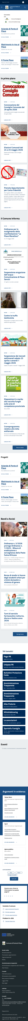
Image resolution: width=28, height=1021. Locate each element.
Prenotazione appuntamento (9, 955)
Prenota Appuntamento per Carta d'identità (14, 189)
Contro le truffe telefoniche (11, 316)
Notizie (5, 102)
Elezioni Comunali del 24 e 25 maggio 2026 (13, 148)
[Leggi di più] (8, 120)
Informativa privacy (6, 974)
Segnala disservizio (6, 957)
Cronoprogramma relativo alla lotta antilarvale (11, 429)
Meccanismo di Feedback (8, 978)
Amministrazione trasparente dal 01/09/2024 (13, 965)
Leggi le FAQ (5, 981)
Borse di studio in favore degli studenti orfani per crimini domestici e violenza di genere (14, 579)
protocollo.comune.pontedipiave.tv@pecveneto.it (14, 1002)
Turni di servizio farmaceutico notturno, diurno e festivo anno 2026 (14, 617)
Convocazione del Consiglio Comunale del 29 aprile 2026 (14, 107)
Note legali (4, 983)
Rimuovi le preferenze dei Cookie (9, 1014)
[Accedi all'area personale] (24, 2)
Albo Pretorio (5, 968)
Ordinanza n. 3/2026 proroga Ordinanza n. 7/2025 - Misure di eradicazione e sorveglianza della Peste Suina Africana (14, 549)
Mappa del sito (5, 1011)
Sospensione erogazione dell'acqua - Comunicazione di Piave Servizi (14, 276)
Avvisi (5, 540)
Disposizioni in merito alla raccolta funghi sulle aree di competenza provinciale (14, 403)
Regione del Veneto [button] (5, 2)
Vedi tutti (14, 879)
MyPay (3, 959)
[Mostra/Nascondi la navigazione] (1, 7)
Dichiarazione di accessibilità (9, 976)
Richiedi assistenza (6, 952)
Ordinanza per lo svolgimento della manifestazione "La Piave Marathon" (12, 233)
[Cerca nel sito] (25, 7)
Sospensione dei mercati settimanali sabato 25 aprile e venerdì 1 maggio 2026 (14, 359)
